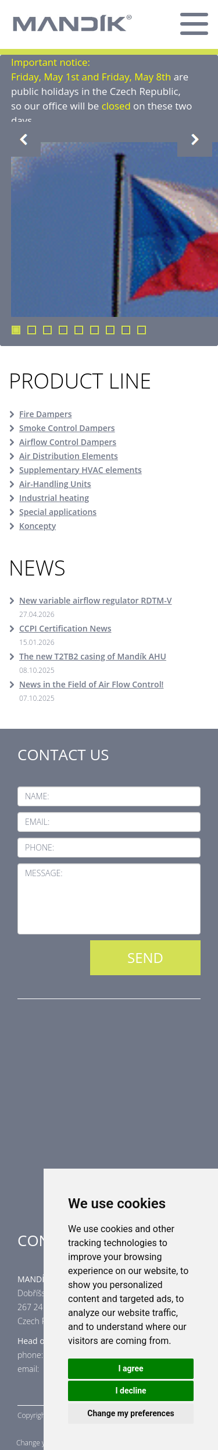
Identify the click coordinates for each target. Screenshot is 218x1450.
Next (194, 139)
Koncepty (37, 525)
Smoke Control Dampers (67, 427)
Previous (23, 139)
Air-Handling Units (55, 483)
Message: (44, 873)
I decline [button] (130, 1390)
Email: (37, 821)
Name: (37, 796)
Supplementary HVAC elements (80, 469)
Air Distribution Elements (68, 455)
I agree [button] (130, 1368)
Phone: (39, 847)
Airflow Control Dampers (67, 441)
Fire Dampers (45, 413)
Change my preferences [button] (130, 1413)
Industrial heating (54, 497)
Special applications (58, 511)
